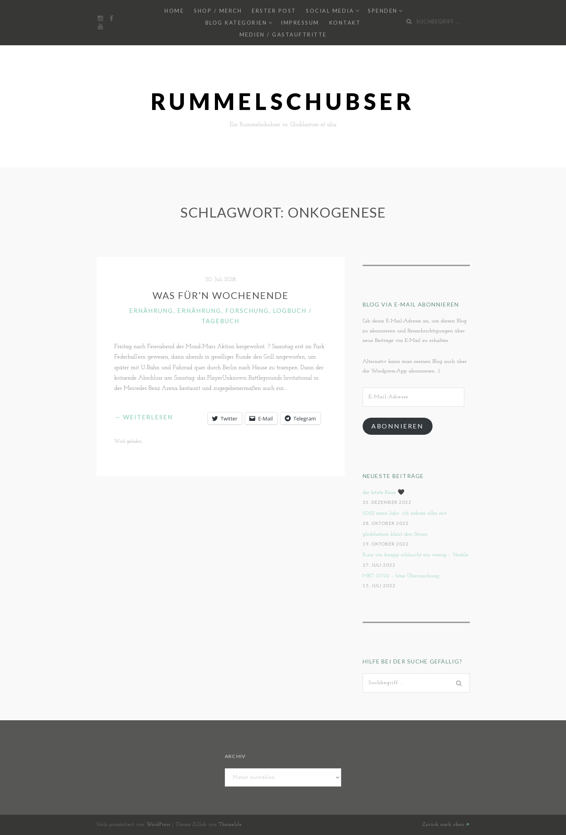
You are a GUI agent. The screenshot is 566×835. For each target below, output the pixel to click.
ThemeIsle (230, 824)
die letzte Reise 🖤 (384, 493)
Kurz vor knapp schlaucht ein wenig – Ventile (416, 555)
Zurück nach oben (445, 824)
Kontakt (345, 22)
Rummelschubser (283, 101)
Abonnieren (397, 426)
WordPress (158, 824)
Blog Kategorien (236, 22)
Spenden (383, 11)
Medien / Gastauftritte (283, 34)
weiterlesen (143, 417)
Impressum (300, 22)
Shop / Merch (218, 11)
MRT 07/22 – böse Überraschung (401, 576)
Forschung (247, 310)
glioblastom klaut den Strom (395, 534)
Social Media (330, 11)
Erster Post (274, 11)
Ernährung (151, 310)
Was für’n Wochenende (221, 295)
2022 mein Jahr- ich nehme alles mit (405, 513)
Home (174, 11)
